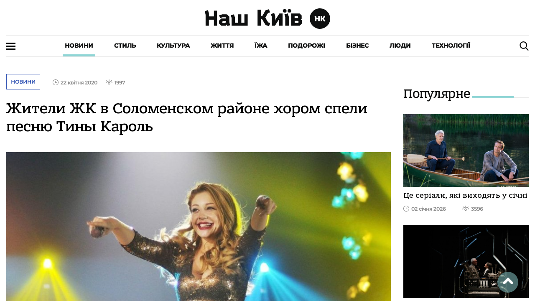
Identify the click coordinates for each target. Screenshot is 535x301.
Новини (79, 45)
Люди (400, 45)
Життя (222, 45)
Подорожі (306, 45)
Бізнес (357, 45)
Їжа (261, 45)
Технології (451, 45)
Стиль (125, 45)
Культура (173, 45)
